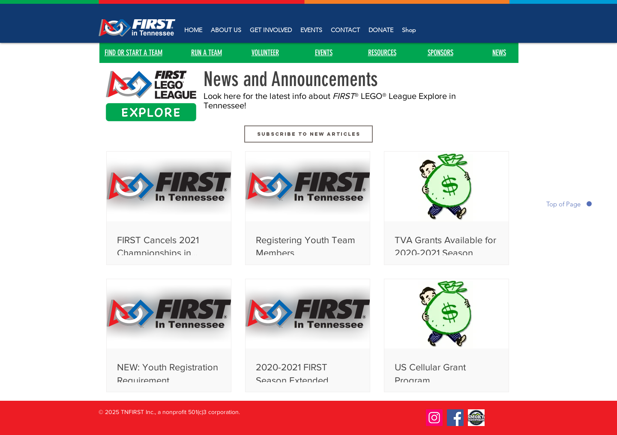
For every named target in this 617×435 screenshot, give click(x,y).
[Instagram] (434, 417)
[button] (271, 30)
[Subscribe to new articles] (308, 134)
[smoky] (476, 417)
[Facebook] (455, 417)
